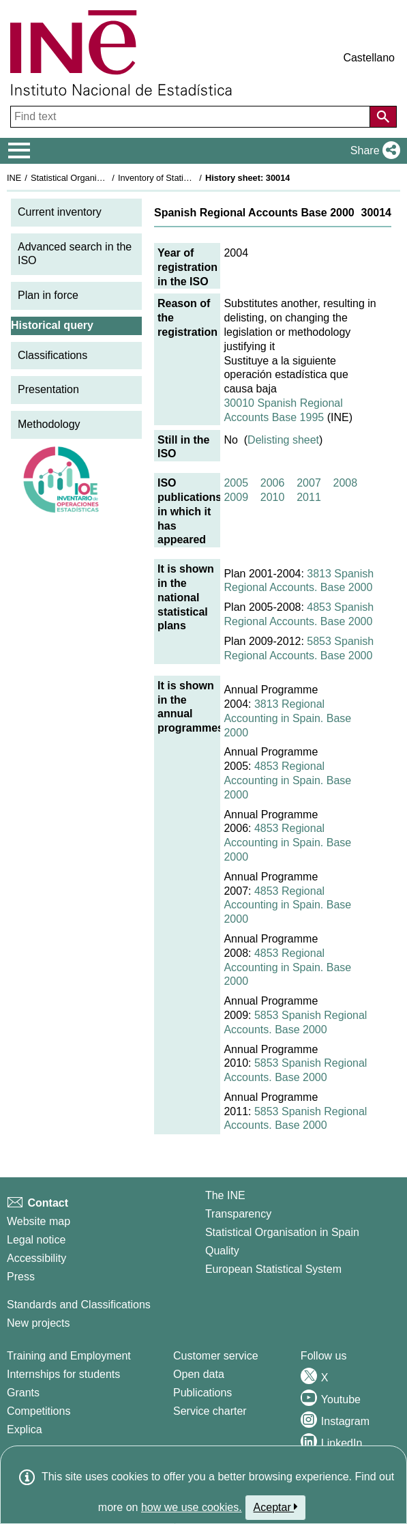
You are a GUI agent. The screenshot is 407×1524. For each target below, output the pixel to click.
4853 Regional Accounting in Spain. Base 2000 (287, 780)
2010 (272, 497)
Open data (198, 1374)
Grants (23, 1392)
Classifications (52, 355)
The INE (225, 1195)
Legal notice (36, 1240)
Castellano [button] (369, 57)
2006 (272, 483)
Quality (222, 1250)
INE (14, 178)
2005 (236, 483)
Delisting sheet (283, 440)
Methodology (49, 424)
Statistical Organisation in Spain (92, 178)
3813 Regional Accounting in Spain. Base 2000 (287, 718)
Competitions (38, 1411)
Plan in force (48, 295)
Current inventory (60, 212)
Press (21, 1276)
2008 (345, 483)
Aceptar (276, 1507)
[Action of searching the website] (383, 117)
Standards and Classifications (79, 1304)
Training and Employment (69, 1356)
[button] (372, 151)
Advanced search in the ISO (75, 254)
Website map (38, 1221)
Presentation (48, 389)
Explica (24, 1429)
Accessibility (36, 1258)
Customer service (215, 1356)
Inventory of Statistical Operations (183, 178)
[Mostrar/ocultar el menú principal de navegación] (19, 151)
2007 (309, 483)
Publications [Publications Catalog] (202, 1392)
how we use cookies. (191, 1507)
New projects (38, 1323)
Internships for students (63, 1374)
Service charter (210, 1411)
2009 (236, 497)
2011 (309, 497)
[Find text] (191, 117)
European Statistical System (273, 1269)
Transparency (238, 1214)
